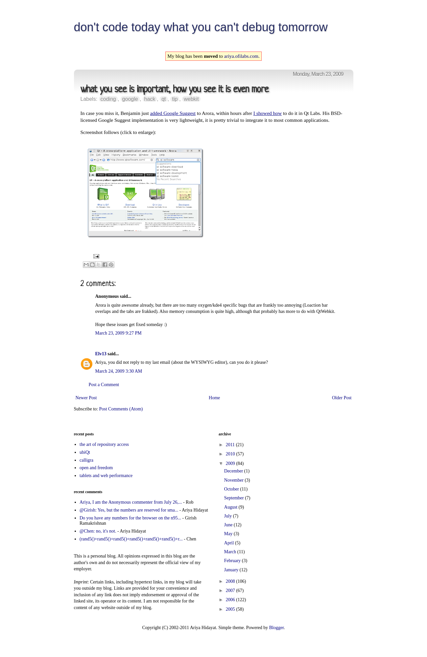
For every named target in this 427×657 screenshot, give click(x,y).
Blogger (276, 627)
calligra (86, 460)
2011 (231, 444)
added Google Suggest (173, 113)
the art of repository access (104, 444)
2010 (231, 453)
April (229, 542)
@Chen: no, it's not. (98, 531)
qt (163, 99)
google (130, 99)
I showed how (267, 113)
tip (175, 99)
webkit (191, 99)
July (228, 516)
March (230, 551)
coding (108, 99)
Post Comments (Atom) (121, 408)
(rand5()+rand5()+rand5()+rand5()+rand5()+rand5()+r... (131, 539)
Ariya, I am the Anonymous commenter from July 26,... (131, 502)
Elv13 (101, 353)
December (234, 471)
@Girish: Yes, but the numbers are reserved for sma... (129, 510)
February (233, 560)
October (232, 489)
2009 (231, 463)
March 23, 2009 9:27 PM (118, 333)
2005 (231, 609)
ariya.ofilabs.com (241, 56)
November (234, 480)
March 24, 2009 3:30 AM (118, 371)
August (231, 507)
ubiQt (85, 452)
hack (149, 99)
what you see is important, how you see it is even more (175, 89)
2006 (231, 599)
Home (214, 397)
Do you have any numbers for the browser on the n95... (130, 517)
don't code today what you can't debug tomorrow (201, 27)
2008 (231, 581)
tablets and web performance (106, 475)
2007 (231, 590)
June (229, 524)
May (229, 533)
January (232, 569)
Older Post (342, 397)
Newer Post (86, 397)
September (234, 497)
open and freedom (96, 467)
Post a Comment (104, 384)
